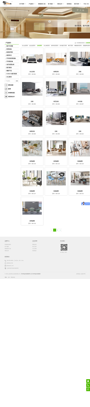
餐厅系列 (70, 45)
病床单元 (9, 55)
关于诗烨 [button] (22, 4)
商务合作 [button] (60, 4)
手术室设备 (10, 61)
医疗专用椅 (10, 46)
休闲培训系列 (54, 45)
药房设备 (9, 49)
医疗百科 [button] (77, 4)
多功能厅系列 (63, 45)
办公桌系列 (25, 45)
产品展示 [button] (32, 4)
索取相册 (9, 85)
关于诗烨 (34, 248)
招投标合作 (10, 96)
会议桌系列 (32, 45)
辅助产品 (9, 70)
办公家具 (9, 77)
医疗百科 (34, 246)
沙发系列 (39, 45)
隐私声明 (83, 273)
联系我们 (69, 4)
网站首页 (34, 244)
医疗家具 (9, 67)
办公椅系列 (47, 45)
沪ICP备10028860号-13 (26, 273)
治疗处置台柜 (10, 64)
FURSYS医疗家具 (12, 73)
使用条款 (78, 273)
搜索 (17, 81)
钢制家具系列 (78, 45)
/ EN (86, 4)
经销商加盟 (10, 92)
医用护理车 (10, 52)
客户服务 (7, 246)
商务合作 (7, 250)
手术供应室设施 (11, 58)
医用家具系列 (81, 42)
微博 (8, 89)
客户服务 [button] (51, 4)
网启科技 (13, 277)
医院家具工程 (41, 4)
